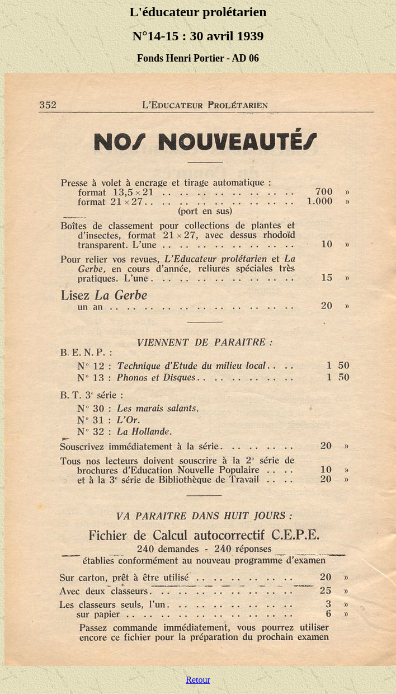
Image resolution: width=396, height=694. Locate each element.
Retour (198, 679)
